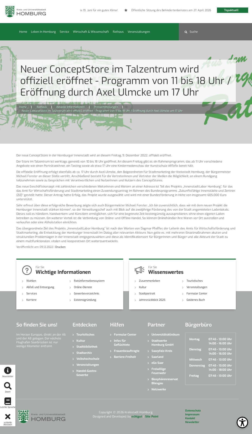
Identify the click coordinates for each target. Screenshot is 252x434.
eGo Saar (157, 363)
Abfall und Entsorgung (40, 287)
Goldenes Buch (196, 300)
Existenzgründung (85, 300)
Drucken (60, 247)
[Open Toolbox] (242, 422)
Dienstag (195, 349)
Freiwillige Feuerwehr (159, 371)
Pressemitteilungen (106, 107)
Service (64, 32)
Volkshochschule (87, 359)
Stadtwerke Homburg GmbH (163, 343)
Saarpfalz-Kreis (162, 351)
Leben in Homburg (43, 32)
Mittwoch (195, 360)
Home (23, 32)
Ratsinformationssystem (89, 281)
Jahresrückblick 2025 (152, 300)
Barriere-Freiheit (125, 357)
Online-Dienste (83, 287)
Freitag (194, 376)
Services (31, 293)
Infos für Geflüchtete (122, 343)
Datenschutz (193, 410)
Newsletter (192, 422)
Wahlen (31, 281)
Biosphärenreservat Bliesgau (165, 381)
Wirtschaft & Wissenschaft (91, 32)
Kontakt (190, 418)
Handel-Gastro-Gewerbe (86, 373)
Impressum (192, 414)
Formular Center (197, 293)
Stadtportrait (147, 293)
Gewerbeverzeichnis (86, 293)
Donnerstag (197, 365)
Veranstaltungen (139, 32)
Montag (194, 339)
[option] (89, 10)
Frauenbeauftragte (126, 351)
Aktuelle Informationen (70, 107)
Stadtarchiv (84, 353)
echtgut (136, 416)
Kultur (143, 287)
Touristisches (195, 281)
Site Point (152, 416)
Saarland (157, 357)
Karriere (31, 300)
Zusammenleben (149, 281)
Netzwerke (159, 389)
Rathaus (118, 32)
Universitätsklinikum (165, 335)
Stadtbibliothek (86, 347)
